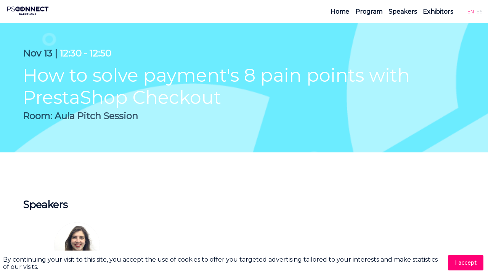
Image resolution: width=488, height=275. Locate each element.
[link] (340, 11)
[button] (470, 11)
